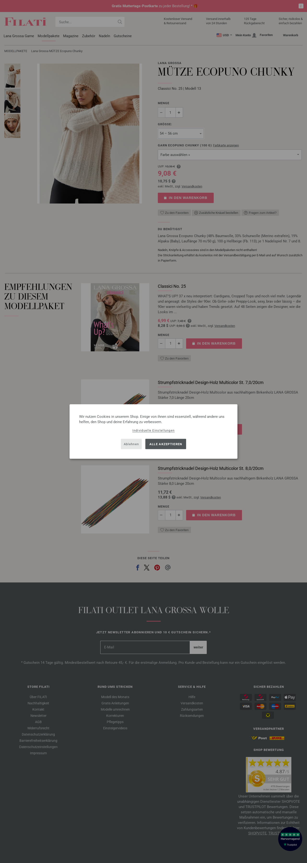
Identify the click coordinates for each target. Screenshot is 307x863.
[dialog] (153, 431)
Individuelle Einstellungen (153, 430)
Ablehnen (131, 444)
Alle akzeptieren (165, 444)
